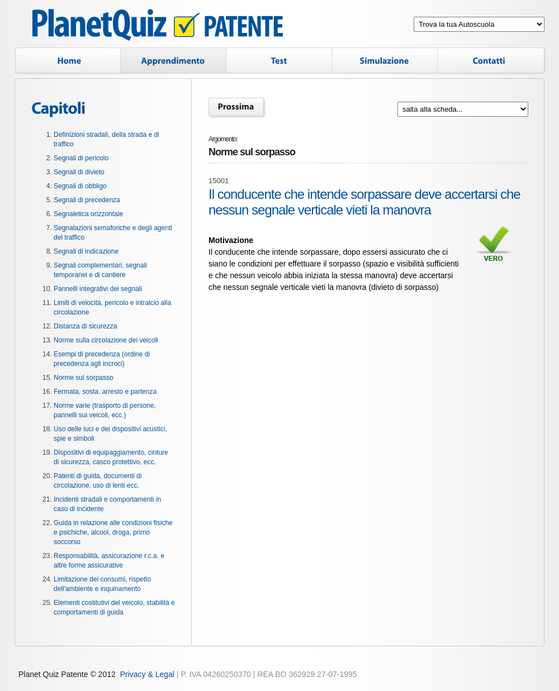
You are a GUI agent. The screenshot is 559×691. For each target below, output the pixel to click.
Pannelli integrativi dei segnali (98, 289)
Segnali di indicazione (86, 251)
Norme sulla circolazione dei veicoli (106, 340)
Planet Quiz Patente (158, 26)
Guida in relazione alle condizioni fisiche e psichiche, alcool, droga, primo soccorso (113, 532)
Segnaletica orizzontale (88, 214)
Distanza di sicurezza (85, 326)
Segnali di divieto (79, 172)
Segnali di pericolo (81, 158)
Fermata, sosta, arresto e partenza (105, 391)
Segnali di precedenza (87, 200)
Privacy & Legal (147, 674)
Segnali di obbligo (80, 186)
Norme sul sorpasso (83, 378)
